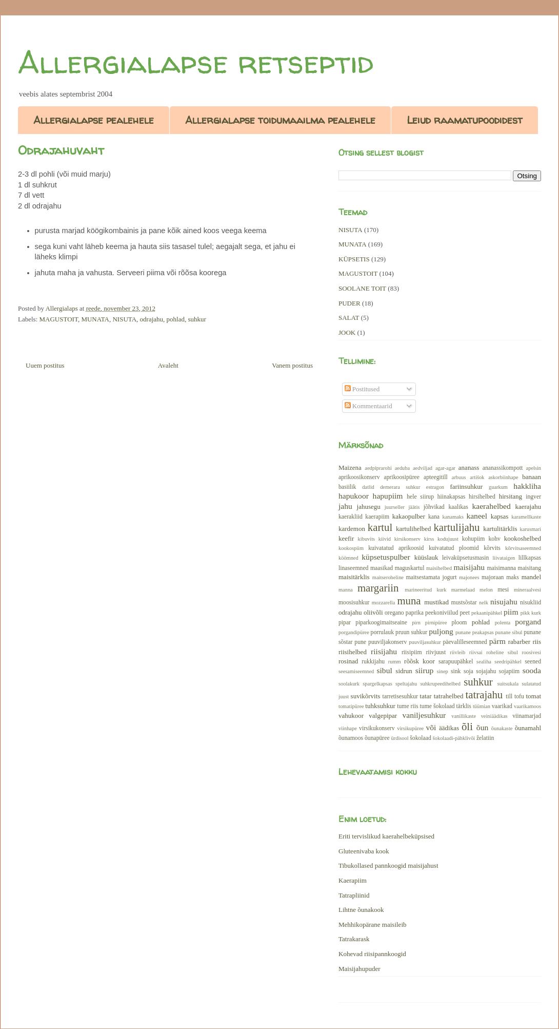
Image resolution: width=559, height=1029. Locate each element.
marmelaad (463, 590)
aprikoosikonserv (359, 477)
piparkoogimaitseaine (381, 622)
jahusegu (369, 506)
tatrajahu (484, 694)
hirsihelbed (482, 496)
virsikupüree (410, 728)
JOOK (346, 332)
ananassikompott (503, 468)
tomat (533, 696)
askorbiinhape (503, 477)
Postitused (362, 389)
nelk (483, 602)
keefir (346, 538)
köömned (348, 558)
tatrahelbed (449, 696)
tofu (519, 696)
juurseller (395, 507)
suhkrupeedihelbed (440, 684)
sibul (384, 670)
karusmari (530, 529)
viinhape (347, 728)
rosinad (348, 661)
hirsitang (511, 496)
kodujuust (447, 539)
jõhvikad (434, 507)
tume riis (407, 706)
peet (464, 612)
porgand (528, 621)
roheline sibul (502, 652)
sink (456, 671)
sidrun (403, 671)
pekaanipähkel (486, 613)
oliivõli (373, 612)
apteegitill (436, 477)
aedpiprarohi (378, 468)
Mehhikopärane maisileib (372, 924)
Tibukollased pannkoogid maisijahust (388, 865)
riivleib (457, 652)
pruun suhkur (411, 632)
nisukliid (530, 602)
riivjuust (436, 652)
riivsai (476, 652)
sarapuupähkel (455, 661)
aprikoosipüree (402, 477)
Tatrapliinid (353, 895)
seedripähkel (508, 661)
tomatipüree (351, 706)
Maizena (350, 467)
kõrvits (492, 548)
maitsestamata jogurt (431, 577)
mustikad (436, 602)
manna (345, 590)
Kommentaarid (368, 406)
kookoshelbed (522, 538)
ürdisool (400, 738)
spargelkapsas (377, 684)
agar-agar (445, 468)
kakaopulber (408, 516)
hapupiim (388, 495)
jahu (345, 506)
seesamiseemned (356, 671)
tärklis (463, 706)
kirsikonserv (407, 539)
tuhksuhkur (380, 706)
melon (486, 590)
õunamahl (528, 728)
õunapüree (377, 738)
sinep (442, 671)
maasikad (381, 568)
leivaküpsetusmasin (465, 558)
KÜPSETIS (354, 259)
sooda (532, 670)
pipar (344, 622)
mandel (531, 577)
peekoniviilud (441, 612)
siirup (424, 670)
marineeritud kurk (425, 590)
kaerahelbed (491, 506)
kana (434, 516)
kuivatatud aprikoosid (396, 548)
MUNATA (95, 319)
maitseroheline (388, 577)
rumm (394, 661)
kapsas (500, 516)
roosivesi (531, 652)
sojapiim (509, 671)
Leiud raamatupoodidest (465, 120)
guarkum (498, 487)
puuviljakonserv (387, 642)
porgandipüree (353, 632)
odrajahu (151, 319)
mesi (503, 589)
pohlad (176, 319)
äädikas (449, 728)
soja (468, 671)
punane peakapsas (474, 632)
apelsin (533, 468)
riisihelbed (352, 652)
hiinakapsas (451, 496)
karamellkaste (526, 517)
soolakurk (349, 684)
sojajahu (486, 671)
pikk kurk (531, 613)
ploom (459, 622)
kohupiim (473, 539)
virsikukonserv (376, 728)
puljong (441, 631)
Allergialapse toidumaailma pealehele (280, 120)
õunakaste (502, 728)
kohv (494, 539)
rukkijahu (373, 661)
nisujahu (503, 601)
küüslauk (426, 557)
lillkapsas (529, 558)
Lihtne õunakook (361, 909)
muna (409, 600)
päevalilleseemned (465, 642)
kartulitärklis (500, 528)
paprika (415, 612)
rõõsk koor (419, 661)
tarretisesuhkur (399, 696)
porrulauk (382, 632)
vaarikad (502, 706)
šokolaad (420, 738)
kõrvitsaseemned (523, 548)
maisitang (529, 568)
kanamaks (453, 517)
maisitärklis (354, 577)
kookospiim (351, 548)
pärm (497, 641)
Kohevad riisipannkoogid (372, 954)
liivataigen (503, 558)
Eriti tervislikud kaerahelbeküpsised (386, 836)
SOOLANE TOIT (362, 288)
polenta (503, 622)
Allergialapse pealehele (93, 120)
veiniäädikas (494, 716)
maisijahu (469, 567)
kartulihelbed (413, 528)
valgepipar (383, 715)
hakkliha (527, 486)
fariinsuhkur (466, 486)
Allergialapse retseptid (195, 62)
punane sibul (509, 632)
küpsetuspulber (386, 556)
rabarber (519, 641)
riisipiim (412, 652)
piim (511, 611)
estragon (435, 487)
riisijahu (384, 651)
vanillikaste (463, 716)
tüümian (481, 706)
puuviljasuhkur (425, 642)
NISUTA (124, 319)
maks (512, 577)
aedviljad (422, 468)
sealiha (483, 661)
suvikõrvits (366, 696)
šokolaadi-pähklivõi (454, 738)
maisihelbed (439, 568)
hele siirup (420, 496)
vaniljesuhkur (424, 715)
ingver (533, 496)
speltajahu (406, 684)
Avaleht (168, 365)
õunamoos (350, 738)
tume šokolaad (437, 706)
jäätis (414, 507)
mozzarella (383, 602)
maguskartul (410, 568)
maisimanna (501, 568)
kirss (429, 539)
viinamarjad (526, 716)
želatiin (485, 738)
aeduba (402, 468)
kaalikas (458, 507)
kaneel (476, 515)
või (431, 727)
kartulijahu (456, 527)
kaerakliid (350, 516)
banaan (531, 477)
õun (482, 727)
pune (360, 642)
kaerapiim (377, 516)
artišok (477, 477)
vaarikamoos (527, 706)
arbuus (459, 477)
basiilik (347, 487)
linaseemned (353, 568)
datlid (368, 487)
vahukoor (351, 715)
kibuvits (366, 539)
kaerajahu (528, 506)
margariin (377, 588)
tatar (426, 696)
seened (533, 661)
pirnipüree (436, 622)
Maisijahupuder (359, 969)
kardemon (351, 528)
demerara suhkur (400, 487)
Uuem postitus (45, 365)
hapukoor (353, 495)
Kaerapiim (352, 880)
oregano (394, 612)
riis (536, 641)
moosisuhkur (353, 602)
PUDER (349, 303)
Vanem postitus (292, 365)
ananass (468, 467)
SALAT (348, 317)
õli (467, 726)
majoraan (493, 577)
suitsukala (508, 684)
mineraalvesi (527, 590)
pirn (416, 622)
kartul (380, 527)
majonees (469, 577)
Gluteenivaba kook (363, 851)
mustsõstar (464, 602)
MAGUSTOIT (58, 319)
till (509, 696)
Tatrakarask (353, 939)
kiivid (384, 539)
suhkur (197, 319)
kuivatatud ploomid (454, 548)
